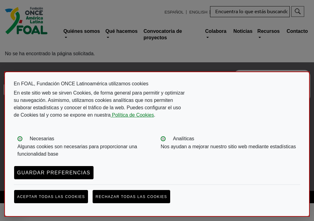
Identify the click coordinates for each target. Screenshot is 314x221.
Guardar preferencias (53, 172)
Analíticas (183, 138)
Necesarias (42, 138)
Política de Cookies (132, 115)
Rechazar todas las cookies (131, 197)
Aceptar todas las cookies (51, 197)
